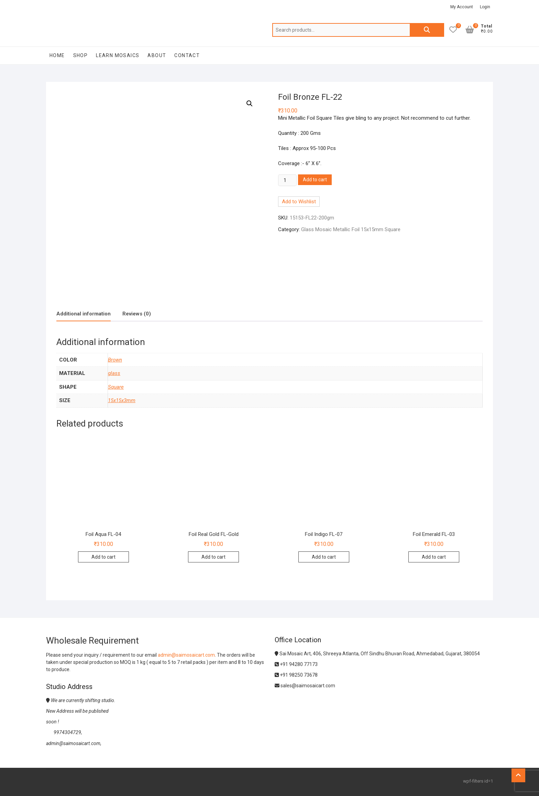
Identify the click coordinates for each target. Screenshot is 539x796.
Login (485, 6)
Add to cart (315, 179)
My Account (461, 6)
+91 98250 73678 (296, 675)
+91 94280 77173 (296, 664)
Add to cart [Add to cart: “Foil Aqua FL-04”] (103, 557)
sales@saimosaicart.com (305, 685)
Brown (115, 360)
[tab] (83, 314)
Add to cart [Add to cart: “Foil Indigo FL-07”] (324, 557)
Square (116, 387)
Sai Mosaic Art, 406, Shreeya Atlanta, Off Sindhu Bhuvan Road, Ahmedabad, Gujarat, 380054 (377, 653)
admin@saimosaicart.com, (73, 743)
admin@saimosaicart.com (186, 655)
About (156, 55)
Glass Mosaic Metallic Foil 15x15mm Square (350, 229)
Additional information (83, 314)
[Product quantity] (287, 180)
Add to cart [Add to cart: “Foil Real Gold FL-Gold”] (213, 557)
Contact (187, 55)
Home (57, 55)
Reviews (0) (136, 314)
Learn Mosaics (117, 55)
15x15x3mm (121, 400)
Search (427, 30)
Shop (80, 55)
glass (114, 373)
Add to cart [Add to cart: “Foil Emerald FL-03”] (434, 557)
